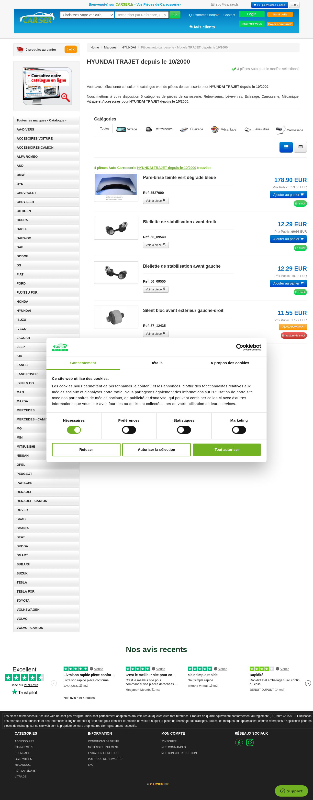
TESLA (22, 582)
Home (94, 47)
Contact (229, 15)
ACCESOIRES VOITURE (35, 138)
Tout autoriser (227, 450)
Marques (110, 47)
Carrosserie (289, 130)
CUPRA (22, 220)
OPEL (21, 464)
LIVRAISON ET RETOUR (103, 753)
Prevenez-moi (292, 327)
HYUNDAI (24, 310)
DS (19, 265)
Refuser (86, 450)
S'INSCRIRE (169, 741)
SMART (22, 555)
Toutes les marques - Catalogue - (41, 120)
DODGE (22, 256)
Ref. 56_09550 (154, 281)
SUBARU (23, 564)
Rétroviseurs (158, 129)
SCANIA (23, 528)
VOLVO (22, 619)
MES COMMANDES (173, 747)
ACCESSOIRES (24, 741)
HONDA (22, 301)
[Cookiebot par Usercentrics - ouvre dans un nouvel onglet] (239, 347)
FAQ (90, 764)
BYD (20, 184)
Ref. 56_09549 (154, 237)
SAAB (21, 519)
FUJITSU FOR (27, 292)
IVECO (21, 329)
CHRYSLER (25, 202)
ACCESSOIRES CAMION (35, 147)
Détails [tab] (156, 363)
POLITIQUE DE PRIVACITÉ (105, 758)
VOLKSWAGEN (28, 609)
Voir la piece (156, 201)
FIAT (20, 274)
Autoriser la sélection (156, 450)
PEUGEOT (24, 474)
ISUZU (21, 320)
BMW (21, 175)
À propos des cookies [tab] (230, 363)
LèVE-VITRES (23, 758)
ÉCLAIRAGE (22, 753)
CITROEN (24, 211)
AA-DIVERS (25, 129)
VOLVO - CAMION (30, 628)
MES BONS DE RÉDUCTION (179, 753)
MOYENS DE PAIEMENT (103, 747)
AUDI (20, 165)
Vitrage (126, 129)
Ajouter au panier (288, 195)
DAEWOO (24, 238)
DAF (20, 247)
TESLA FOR (25, 591)
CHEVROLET (26, 193)
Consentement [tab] (83, 363)
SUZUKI (22, 573)
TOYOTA (23, 600)
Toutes (105, 128)
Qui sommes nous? (204, 15)
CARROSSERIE (24, 747)
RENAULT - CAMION (32, 501)
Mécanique (223, 129)
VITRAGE (20, 776)
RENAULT (24, 492)
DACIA (22, 229)
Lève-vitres (256, 129)
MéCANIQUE (23, 764)
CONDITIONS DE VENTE (103, 741)
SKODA (22, 546)
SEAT (21, 537)
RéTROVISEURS (25, 770)
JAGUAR (23, 338)
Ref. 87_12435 (154, 326)
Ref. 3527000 (153, 193)
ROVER (22, 510)
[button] (252, 14)
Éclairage (191, 129)
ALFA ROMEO (27, 156)
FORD (21, 283)
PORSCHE (24, 483)
